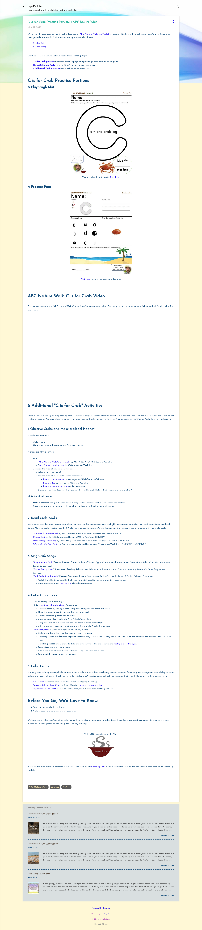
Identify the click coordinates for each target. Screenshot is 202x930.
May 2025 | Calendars (39, 873)
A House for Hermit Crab (45, 534)
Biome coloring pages (53, 479)
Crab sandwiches (41, 630)
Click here (115, 177)
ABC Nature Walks (38, 787)
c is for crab (38, 682)
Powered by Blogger (101, 908)
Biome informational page (56, 486)
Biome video (49, 483)
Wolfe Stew (36, 6)
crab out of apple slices (52, 605)
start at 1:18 (65, 583)
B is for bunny (39, 47)
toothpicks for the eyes (125, 644)
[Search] (177, 7)
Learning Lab (98, 767)
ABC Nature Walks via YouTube (95, 34)
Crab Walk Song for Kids (46, 576)
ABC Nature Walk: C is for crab (54, 462)
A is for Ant (38, 43)
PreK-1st (66, 787)
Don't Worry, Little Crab (44, 541)
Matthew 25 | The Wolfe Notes (43, 843)
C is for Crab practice (43, 62)
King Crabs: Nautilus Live (51, 465)
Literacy (55, 787)
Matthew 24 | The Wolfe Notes (43, 813)
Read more (167, 836)
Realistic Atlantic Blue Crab (46, 685)
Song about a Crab (43, 562)
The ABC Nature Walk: (44, 65)
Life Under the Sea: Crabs (46, 544)
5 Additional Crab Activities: (46, 69)
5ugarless (107, 914)
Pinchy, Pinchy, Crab (43, 569)
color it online (95, 685)
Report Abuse (101, 924)
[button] (172, 22)
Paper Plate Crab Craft (44, 689)
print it (82, 685)
